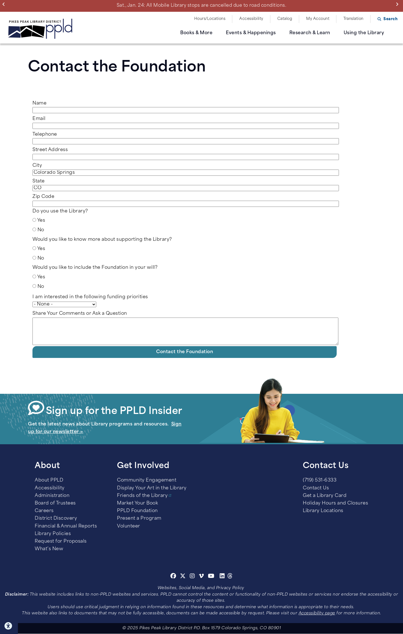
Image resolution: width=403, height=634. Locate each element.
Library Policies (53, 534)
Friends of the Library (142, 496)
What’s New (49, 549)
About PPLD (49, 480)
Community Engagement (146, 480)
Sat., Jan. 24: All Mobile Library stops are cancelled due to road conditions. (202, 5)
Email (39, 119)
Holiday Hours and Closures (335, 503)
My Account (317, 19)
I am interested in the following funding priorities (90, 297)
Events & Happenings (251, 33)
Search (390, 19)
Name (39, 103)
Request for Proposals (61, 541)
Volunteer (128, 526)
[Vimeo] (201, 577)
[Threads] (230, 577)
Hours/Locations (210, 19)
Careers (44, 511)
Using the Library (364, 33)
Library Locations (323, 511)
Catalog (284, 19)
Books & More (196, 33)
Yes (41, 220)
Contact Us (316, 488)
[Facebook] (173, 577)
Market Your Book (137, 503)
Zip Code (43, 197)
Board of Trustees (55, 503)
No (41, 230)
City (37, 165)
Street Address (50, 150)
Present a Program (139, 518)
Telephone (44, 134)
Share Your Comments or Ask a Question (79, 313)
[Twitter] (183, 577)
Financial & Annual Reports (66, 526)
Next (398, 4)
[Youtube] (211, 577)
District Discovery (56, 518)
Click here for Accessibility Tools (9, 626)
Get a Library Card (324, 496)
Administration (52, 496)
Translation (353, 19)
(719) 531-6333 (319, 480)
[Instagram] (193, 577)
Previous (5, 4)
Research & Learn (309, 33)
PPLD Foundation (137, 511)
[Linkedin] (222, 577)
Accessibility (251, 19)
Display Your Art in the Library (152, 488)
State (38, 181)
